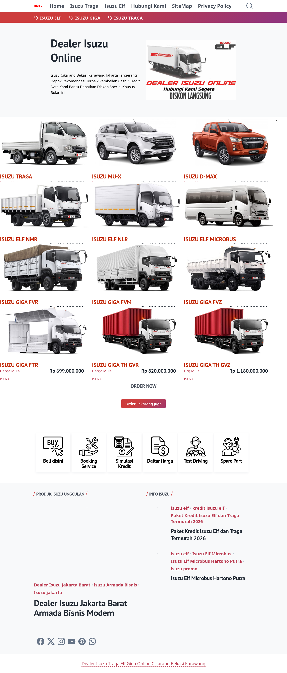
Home (57, 6)
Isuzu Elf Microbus (211, 554)
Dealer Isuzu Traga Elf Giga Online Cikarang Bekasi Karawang (143, 663)
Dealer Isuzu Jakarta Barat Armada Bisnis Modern (80, 607)
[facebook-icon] (40, 641)
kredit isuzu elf (208, 508)
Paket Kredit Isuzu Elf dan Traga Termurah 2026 (205, 518)
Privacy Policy (215, 6)
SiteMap (182, 6)
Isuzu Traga (84, 6)
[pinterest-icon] (82, 641)
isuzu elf (180, 508)
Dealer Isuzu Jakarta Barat (62, 585)
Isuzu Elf (114, 6)
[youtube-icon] (71, 641)
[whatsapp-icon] (92, 641)
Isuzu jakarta (48, 592)
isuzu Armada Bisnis (115, 585)
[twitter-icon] (51, 641)
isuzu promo (184, 569)
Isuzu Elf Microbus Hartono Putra (206, 561)
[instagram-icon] (61, 641)
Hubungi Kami (148, 6)
